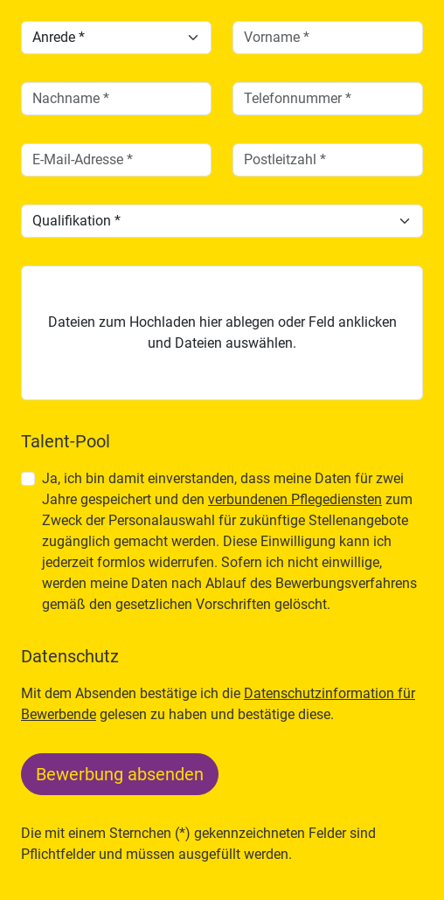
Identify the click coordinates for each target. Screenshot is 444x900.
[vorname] (327, 37)
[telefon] (327, 98)
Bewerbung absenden (120, 774)
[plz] (327, 160)
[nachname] (116, 98)
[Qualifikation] (222, 221)
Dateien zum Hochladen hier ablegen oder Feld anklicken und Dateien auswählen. (222, 332)
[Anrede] (116, 37)
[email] (116, 160)
